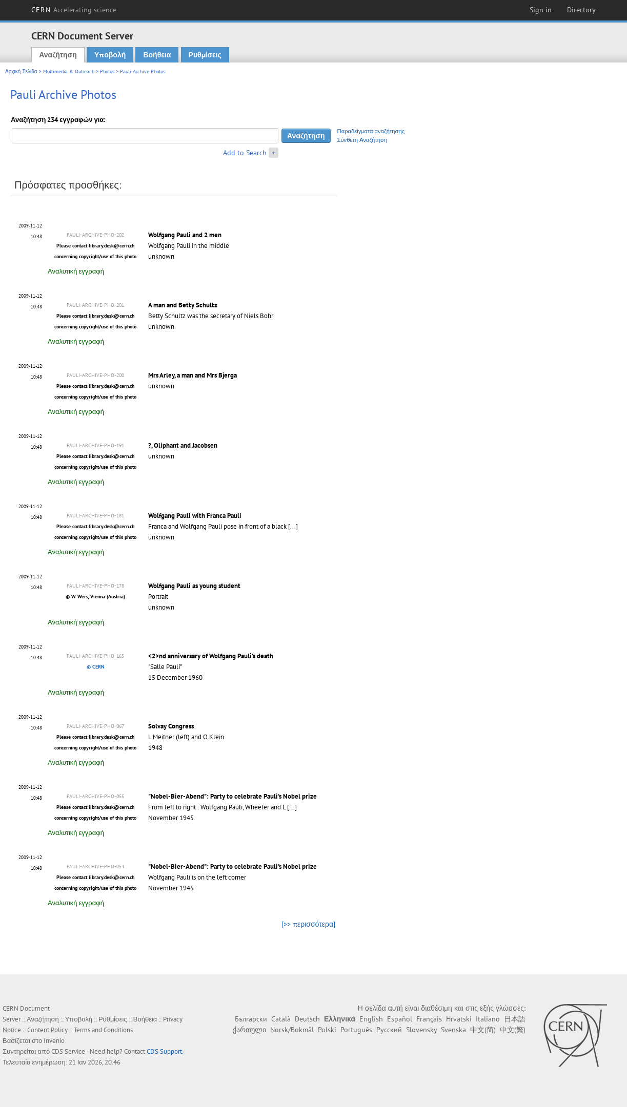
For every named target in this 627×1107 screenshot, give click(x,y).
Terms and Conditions (103, 1030)
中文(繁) (512, 1029)
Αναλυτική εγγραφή (76, 271)
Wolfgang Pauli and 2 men (184, 235)
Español (399, 1019)
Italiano (488, 1019)
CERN (73, 9)
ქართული (249, 1029)
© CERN (96, 666)
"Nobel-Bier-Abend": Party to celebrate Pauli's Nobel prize (232, 796)
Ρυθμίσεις (205, 54)
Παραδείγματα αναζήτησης (371, 131)
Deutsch (307, 1019)
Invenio (54, 1040)
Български (251, 1019)
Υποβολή (110, 54)
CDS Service (68, 1051)
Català (281, 1019)
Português (356, 1029)
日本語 (514, 1019)
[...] (293, 526)
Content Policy (47, 1030)
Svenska (453, 1029)
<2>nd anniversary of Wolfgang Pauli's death (210, 656)
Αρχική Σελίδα (21, 71)
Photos (107, 71)
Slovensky (421, 1029)
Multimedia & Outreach (68, 71)
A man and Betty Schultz (182, 305)
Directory (581, 9)
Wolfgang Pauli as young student (194, 585)
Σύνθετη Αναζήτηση (362, 139)
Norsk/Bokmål (292, 1029)
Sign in (541, 9)
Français (429, 1019)
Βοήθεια (157, 54)
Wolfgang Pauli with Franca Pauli (194, 515)
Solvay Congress (171, 726)
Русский (389, 1029)
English (371, 1019)
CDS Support (164, 1051)
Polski (327, 1029)
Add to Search (245, 152)
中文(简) (483, 1029)
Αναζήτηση (58, 54)
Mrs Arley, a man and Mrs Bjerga (192, 375)
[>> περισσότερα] (308, 924)
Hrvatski (459, 1019)
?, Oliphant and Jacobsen (182, 445)
